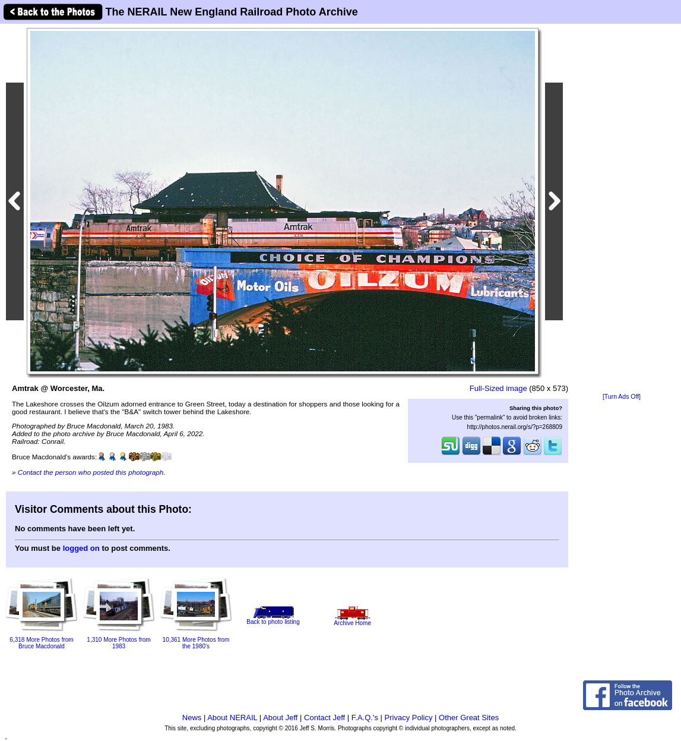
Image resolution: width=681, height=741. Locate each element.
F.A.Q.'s (364, 717)
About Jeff (280, 717)
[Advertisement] (621, 209)
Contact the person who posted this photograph (91, 472)
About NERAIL (232, 717)
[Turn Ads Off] (622, 396)
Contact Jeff (324, 717)
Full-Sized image (498, 388)
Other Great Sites (469, 717)
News (192, 717)
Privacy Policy (409, 717)
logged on (81, 548)
